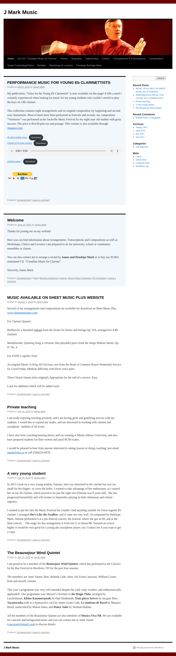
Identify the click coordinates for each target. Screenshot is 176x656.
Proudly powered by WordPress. (150, 647)
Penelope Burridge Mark (88, 65)
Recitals (41, 65)
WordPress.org (142, 166)
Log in (139, 156)
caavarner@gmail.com (21, 624)
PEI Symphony (99, 278)
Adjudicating (91, 58)
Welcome (15, 220)
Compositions (156, 58)
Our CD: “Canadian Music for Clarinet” (37, 58)
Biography (76, 58)
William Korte (142, 117)
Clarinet (63, 278)
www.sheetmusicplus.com (22, 312)
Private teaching (21, 407)
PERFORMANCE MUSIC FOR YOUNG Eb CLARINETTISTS (58, 82)
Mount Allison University (79, 278)
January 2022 (141, 127)
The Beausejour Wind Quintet (33, 553)
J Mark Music (20, 12)
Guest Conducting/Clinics (21, 65)
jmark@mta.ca (15, 452)
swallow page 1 (14, 161)
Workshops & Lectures (61, 65)
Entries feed (141, 159)
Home (11, 58)
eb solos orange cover (17, 137)
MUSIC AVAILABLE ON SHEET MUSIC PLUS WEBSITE (55, 297)
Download (36, 137)
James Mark (39, 87)
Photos (64, 58)
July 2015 (140, 134)
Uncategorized (24, 200)
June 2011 (140, 137)
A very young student (26, 473)
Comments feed (142, 163)
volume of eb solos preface (19, 143)
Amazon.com (15, 128)
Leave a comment (41, 200)
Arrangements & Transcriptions (129, 58)
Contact (106, 58)
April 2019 (140, 130)
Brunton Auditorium (49, 278)
